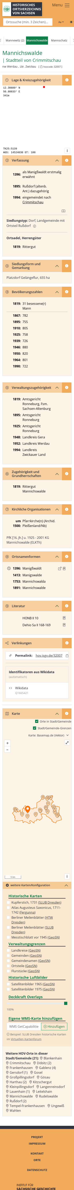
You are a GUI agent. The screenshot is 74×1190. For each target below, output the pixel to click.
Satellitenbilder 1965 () (33, 984)
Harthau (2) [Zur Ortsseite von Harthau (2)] (18, 1082)
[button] (64, 568)
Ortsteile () (24, 966)
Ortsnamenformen (23, 556)
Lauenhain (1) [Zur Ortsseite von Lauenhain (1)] (20, 1091)
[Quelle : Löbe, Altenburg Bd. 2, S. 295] (64, 568)
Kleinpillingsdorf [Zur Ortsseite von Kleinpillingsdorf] (22, 1087)
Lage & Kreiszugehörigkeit (28, 80)
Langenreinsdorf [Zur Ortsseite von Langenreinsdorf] (52, 1087)
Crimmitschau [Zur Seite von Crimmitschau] (47, 60)
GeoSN (54, 937)
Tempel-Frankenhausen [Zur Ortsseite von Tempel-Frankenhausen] (27, 1106)
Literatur (15, 606)
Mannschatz (59, 40)
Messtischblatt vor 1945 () (35, 937)
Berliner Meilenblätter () (32, 919)
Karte (13, 713)
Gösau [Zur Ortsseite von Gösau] (45, 1077)
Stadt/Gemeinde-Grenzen (54, 728)
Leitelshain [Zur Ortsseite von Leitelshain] (44, 1091)
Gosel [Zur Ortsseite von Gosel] (38, 1072)
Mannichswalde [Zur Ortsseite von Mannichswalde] (21, 1096)
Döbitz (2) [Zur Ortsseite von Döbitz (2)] (44, 1063)
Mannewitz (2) (15, 40)
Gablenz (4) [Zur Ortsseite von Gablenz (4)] (47, 1068)
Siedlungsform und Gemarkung (23, 266)
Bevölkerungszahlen (24, 292)
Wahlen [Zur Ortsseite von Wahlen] (15, 1110)
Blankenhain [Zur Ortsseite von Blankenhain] (53, 1058)
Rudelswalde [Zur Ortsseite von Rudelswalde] (48, 1096)
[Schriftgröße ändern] (61, 22)
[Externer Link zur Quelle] (60, 568)
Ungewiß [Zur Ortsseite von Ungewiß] (57, 1106)
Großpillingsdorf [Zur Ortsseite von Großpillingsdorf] (22, 1077)
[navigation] (37, 40)
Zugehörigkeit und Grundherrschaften (23, 474)
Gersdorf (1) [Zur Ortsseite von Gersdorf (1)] (19, 1072)
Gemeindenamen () (30, 961)
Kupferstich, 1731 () (36, 902)
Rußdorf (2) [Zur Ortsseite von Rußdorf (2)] (18, 1101)
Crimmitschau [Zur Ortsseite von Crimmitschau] (20, 1063)
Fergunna (27, 912)
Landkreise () (26, 950)
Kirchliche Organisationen (28, 509)
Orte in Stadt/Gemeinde (55, 721)
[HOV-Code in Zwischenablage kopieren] (41, 66)
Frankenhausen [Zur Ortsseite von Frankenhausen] (21, 1068)
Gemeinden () (26, 955)
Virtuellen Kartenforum (26, 1039)
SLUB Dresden (49, 902)
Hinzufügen (54, 1026)
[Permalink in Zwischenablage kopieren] (67, 655)
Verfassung (17, 160)
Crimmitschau (32, 202)
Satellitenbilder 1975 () (33, 989)
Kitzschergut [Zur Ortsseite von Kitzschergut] (42, 1082)
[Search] (27, 22)
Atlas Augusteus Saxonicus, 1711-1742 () (36, 910)
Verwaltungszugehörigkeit (28, 387)
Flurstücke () (25, 971)
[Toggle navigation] (61, 5)
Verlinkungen (18, 643)
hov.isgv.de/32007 (49, 655)
